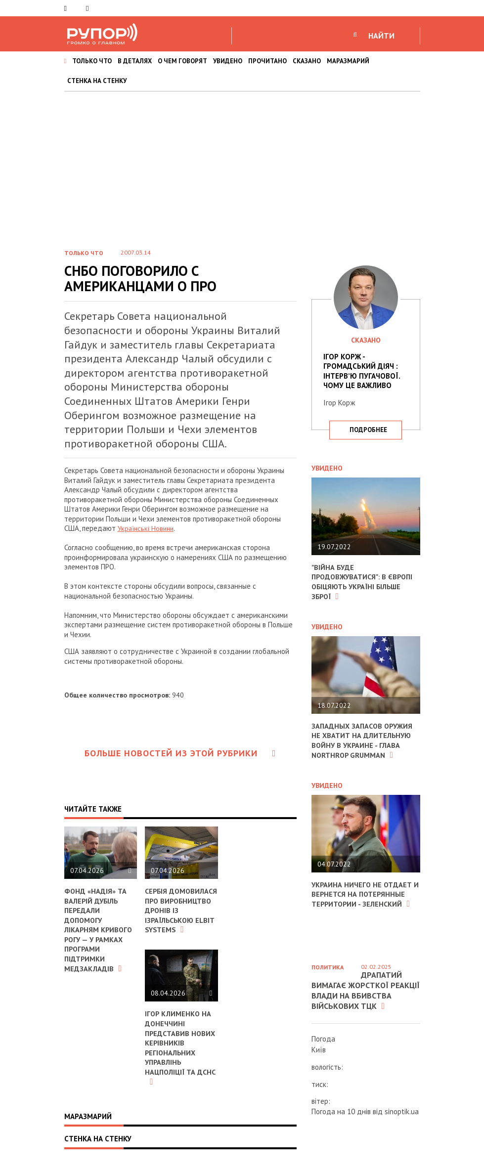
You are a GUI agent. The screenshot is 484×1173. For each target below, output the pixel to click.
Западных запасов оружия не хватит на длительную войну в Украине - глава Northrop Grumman (363, 740)
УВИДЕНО (227, 61)
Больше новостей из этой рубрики (180, 753)
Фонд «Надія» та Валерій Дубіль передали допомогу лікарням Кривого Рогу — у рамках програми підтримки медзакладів (99, 929)
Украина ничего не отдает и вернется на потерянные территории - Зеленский (362, 893)
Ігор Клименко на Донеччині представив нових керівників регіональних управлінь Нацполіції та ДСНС (181, 1056)
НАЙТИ (381, 36)
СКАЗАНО (307, 61)
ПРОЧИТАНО (267, 61)
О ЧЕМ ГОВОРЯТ (182, 61)
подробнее (368, 430)
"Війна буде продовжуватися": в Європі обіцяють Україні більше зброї (364, 582)
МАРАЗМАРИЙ (348, 61)
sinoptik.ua (402, 1111)
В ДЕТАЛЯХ (135, 61)
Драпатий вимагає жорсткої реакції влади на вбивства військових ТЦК (365, 990)
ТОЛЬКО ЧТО (92, 61)
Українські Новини (147, 528)
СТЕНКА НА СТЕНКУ (97, 81)
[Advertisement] (242, 165)
